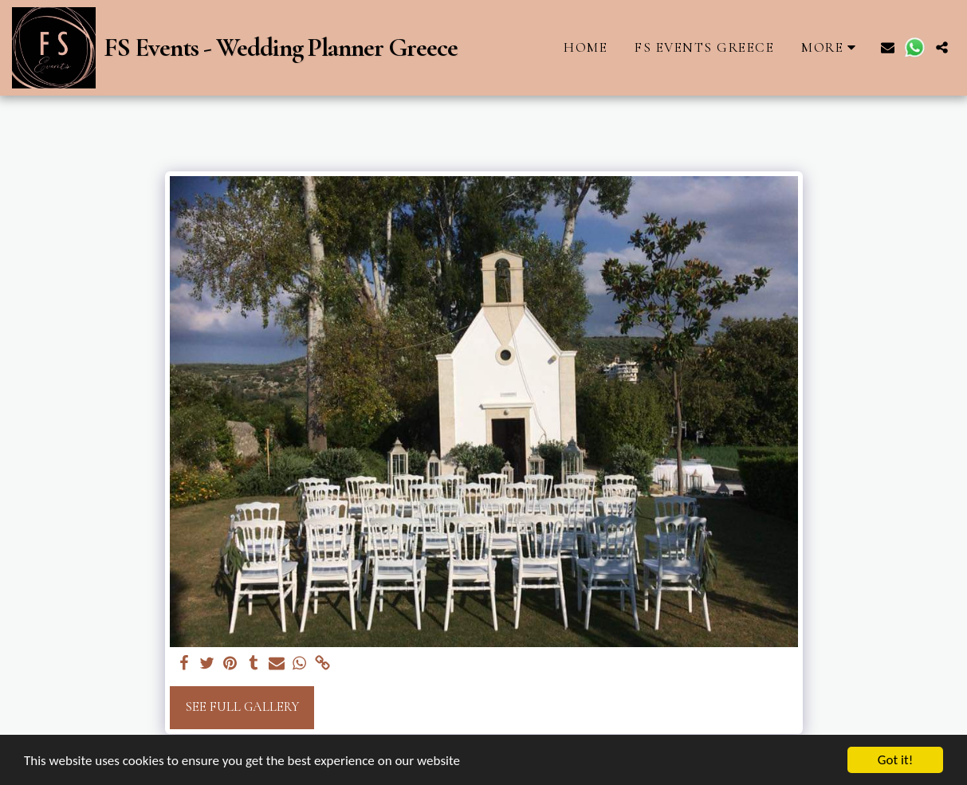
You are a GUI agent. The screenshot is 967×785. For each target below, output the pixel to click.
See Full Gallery (242, 707)
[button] (887, 47)
